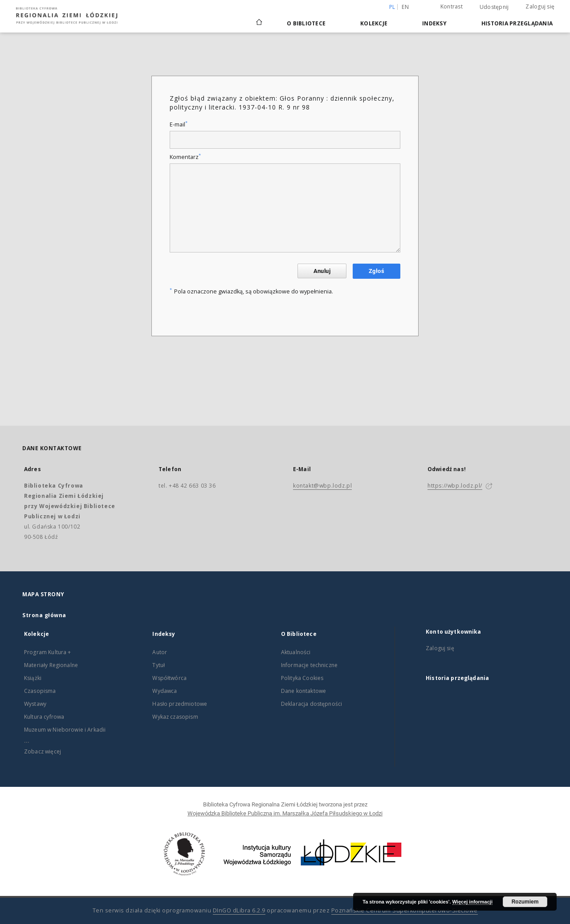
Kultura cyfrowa (44, 716)
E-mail (178, 124)
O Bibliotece (306, 23)
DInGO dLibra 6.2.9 (239, 910)
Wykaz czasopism (175, 716)
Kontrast (451, 6)
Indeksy (434, 23)
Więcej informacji (472, 901)
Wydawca (164, 691)
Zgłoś (376, 271)
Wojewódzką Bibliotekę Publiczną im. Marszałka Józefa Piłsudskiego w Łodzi (285, 813)
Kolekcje (373, 23)
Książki (32, 678)
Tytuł (158, 665)
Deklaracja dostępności (311, 704)
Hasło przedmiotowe (179, 704)
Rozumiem (525, 902)
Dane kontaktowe (303, 691)
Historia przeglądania (517, 23)
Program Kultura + (47, 652)
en (405, 7)
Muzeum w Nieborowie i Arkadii (65, 729)
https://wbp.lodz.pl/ (455, 485)
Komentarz (185, 157)
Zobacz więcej (42, 751)
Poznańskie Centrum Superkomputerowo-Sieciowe (404, 910)
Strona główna (44, 615)
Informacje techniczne (309, 665)
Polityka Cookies (302, 678)
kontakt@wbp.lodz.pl (322, 485)
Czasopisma (40, 691)
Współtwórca (169, 678)
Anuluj (322, 271)
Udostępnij (494, 7)
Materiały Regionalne (51, 665)
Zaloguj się (539, 6)
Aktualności (296, 652)
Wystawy (35, 704)
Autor (159, 652)
